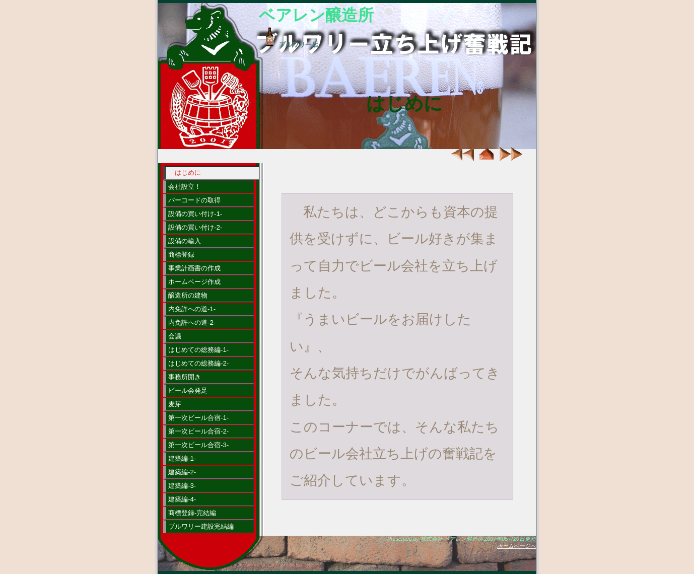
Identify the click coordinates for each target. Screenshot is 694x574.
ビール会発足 (187, 390)
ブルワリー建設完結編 (201, 526)
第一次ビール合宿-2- (198, 431)
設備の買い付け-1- (195, 214)
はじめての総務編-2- (198, 363)
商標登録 (181, 254)
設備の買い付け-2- (195, 227)
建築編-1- (182, 458)
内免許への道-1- (192, 309)
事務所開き (184, 377)
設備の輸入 (184, 241)
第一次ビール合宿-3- (198, 445)
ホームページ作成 (194, 281)
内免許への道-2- (192, 322)
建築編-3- (182, 485)
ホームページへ (516, 546)
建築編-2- (182, 472)
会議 (174, 336)
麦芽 (174, 404)
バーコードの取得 (194, 200)
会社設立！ (184, 186)
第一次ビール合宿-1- (198, 417)
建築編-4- (182, 499)
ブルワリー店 (288, 44)
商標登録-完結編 (192, 513)
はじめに (188, 172)
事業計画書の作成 (194, 268)
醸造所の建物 (187, 295)
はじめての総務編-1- (198, 349)
